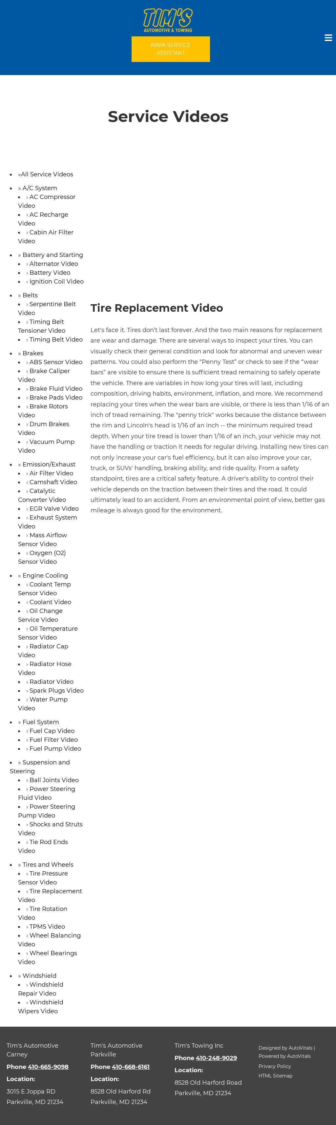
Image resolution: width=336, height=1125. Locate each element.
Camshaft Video (53, 482)
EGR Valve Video (54, 508)
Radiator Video (52, 681)
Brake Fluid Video (56, 388)
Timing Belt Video (56, 339)
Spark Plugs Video (57, 690)
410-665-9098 (48, 1067)
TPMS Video (47, 926)
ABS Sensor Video (56, 362)
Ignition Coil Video (57, 281)
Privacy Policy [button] (275, 1066)
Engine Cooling (45, 575)
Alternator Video (54, 263)
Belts (30, 295)
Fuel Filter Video (54, 739)
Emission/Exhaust (49, 464)
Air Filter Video (51, 473)
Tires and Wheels (48, 864)
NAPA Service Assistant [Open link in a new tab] (171, 49)
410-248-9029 (216, 1058)
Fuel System (41, 722)
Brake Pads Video (56, 397)
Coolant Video (50, 602)
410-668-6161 (131, 1067)
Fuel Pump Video (55, 748)
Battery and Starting (53, 255)
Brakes (33, 353)
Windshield (39, 975)
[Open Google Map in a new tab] (42, 1097)
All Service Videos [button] (47, 174)
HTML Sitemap (275, 1076)
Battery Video (50, 272)
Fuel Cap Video (52, 731)
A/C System (40, 188)
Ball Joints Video (54, 780)
